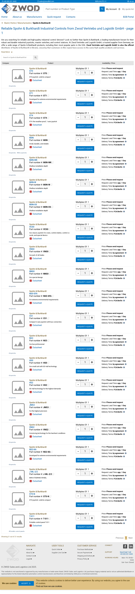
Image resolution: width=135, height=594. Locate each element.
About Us (30, 553)
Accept (26, 583)
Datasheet (37, 80)
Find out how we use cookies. (49, 586)
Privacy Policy (83, 559)
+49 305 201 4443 (8, 1)
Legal (29, 559)
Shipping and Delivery (85, 556)
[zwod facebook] (125, 547)
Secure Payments (84, 553)
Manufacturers (24, 23)
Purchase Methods (85, 549)
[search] (102, 9)
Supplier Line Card (59, 553)
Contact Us (31, 556)
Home (13, 23)
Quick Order (57, 549)
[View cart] (128, 9)
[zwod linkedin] (131, 547)
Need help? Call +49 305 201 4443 (126, 553)
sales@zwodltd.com (45, 1)
